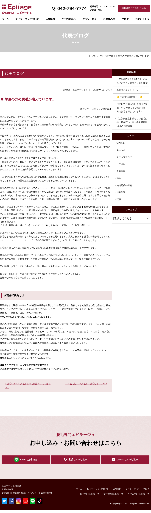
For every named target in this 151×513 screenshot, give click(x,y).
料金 (119, 178)
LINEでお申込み (28, 460)
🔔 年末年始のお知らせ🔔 (129, 97)
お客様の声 (109, 19)
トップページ (95, 56)
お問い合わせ (142, 19)
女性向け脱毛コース (113, 497)
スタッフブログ (124, 157)
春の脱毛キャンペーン (128, 90)
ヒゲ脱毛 (121, 164)
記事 (119, 199)
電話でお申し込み (77, 460)
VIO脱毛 (121, 143)
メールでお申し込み (127, 460)
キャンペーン (123, 150)
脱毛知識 (121, 192)
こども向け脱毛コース (138, 497)
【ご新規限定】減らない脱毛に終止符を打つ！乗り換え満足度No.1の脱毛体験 (132, 122)
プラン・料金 (132, 492)
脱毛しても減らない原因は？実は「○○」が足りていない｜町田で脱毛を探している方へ (132, 108)
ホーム (5, 19)
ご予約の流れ (69, 19)
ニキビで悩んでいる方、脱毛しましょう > (86, 383)
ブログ (125, 19)
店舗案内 (50, 19)
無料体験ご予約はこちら (134, 8)
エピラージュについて (27, 19)
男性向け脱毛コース (89, 497)
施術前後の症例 (124, 185)
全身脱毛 (121, 171)
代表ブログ (109, 56)
